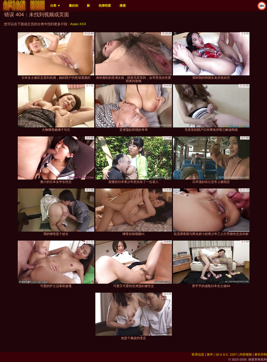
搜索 (123, 5)
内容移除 (245, 354)
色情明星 (104, 5)
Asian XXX (78, 24)
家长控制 (260, 354)
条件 (210, 354)
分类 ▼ (55, 5)
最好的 (73, 5)
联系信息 (198, 354)
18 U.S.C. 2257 (226, 354)
